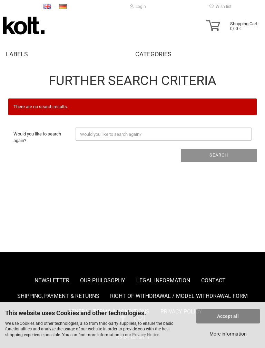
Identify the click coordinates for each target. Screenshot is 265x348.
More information (228, 334)
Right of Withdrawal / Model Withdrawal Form (179, 296)
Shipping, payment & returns (58, 296)
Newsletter (52, 280)
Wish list (220, 6)
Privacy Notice (145, 334)
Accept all (228, 316)
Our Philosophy (102, 280)
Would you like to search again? (37, 137)
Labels (17, 54)
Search (218, 155)
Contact (213, 280)
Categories (153, 54)
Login (138, 6)
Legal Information (163, 280)
